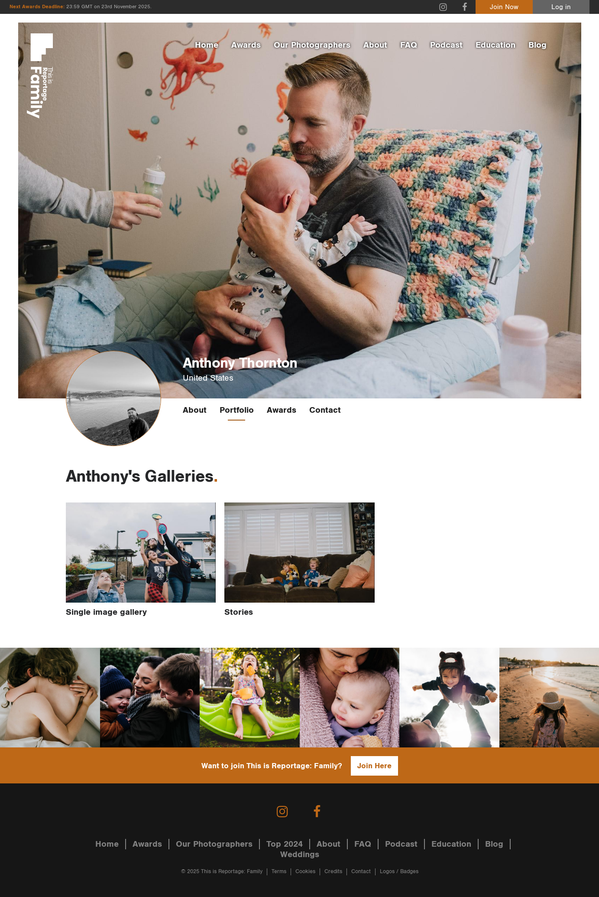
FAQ (408, 45)
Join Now (504, 7)
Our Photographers (312, 45)
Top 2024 (284, 844)
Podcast (446, 45)
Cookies (305, 871)
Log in (561, 7)
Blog (537, 45)
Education (495, 45)
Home (206, 45)
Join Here (374, 765)
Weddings (299, 854)
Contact (325, 410)
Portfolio (237, 410)
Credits (333, 871)
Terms (279, 871)
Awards (246, 45)
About (375, 45)
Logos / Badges (399, 871)
